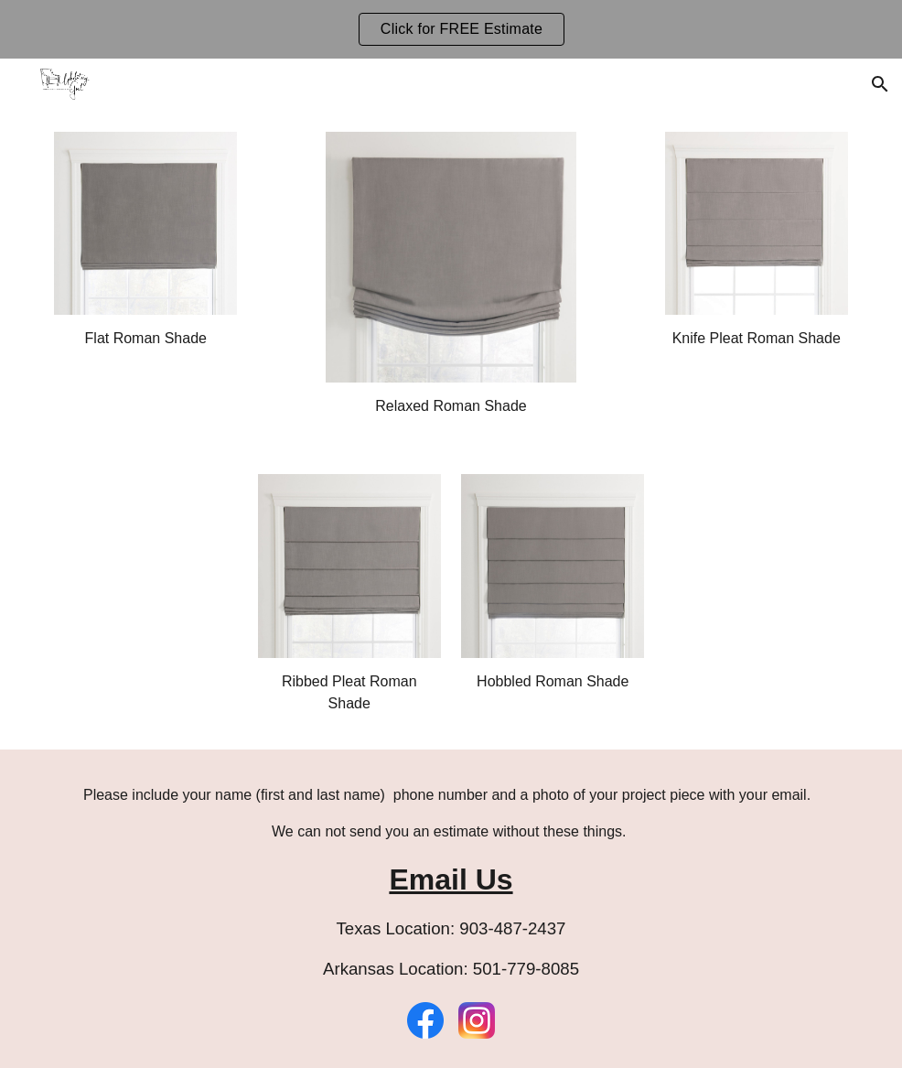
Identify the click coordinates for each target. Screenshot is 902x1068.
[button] (880, 84)
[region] (451, 29)
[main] (145, 338)
